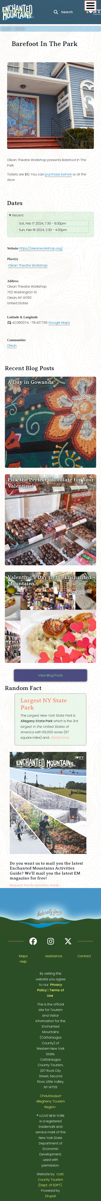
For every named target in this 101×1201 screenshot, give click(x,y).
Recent (18, 215)
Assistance (53, 956)
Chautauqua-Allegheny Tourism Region (50, 1101)
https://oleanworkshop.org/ (41, 248)
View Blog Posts (50, 675)
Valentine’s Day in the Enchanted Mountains (49, 580)
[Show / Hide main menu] (90, 6)
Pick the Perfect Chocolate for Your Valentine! (51, 483)
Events (20, 29)
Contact (84, 956)
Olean (12, 345)
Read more (60, 737)
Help (23, 961)
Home (6, 29)
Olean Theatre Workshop (28, 265)
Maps (23, 956)
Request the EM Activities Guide (34, 885)
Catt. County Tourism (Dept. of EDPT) (51, 1179)
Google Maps (59, 322)
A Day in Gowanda (31, 382)
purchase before (58, 174)
